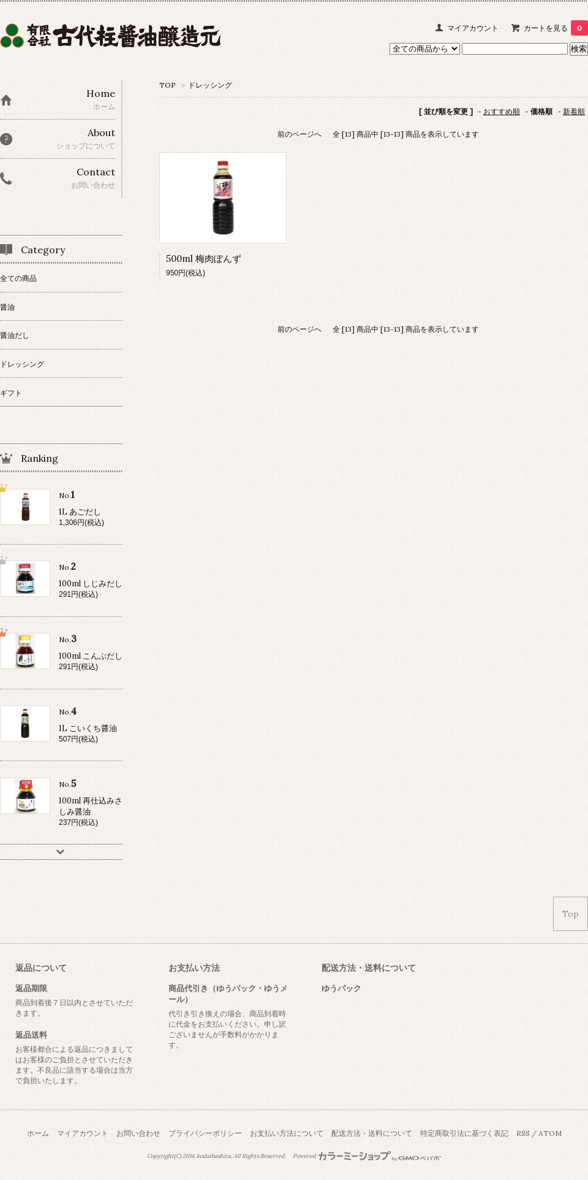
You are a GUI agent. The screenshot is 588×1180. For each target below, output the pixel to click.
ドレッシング (210, 85)
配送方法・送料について (371, 1133)
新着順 (574, 111)
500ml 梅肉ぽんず (203, 258)
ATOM (550, 1133)
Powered (367, 1156)
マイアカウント (473, 28)
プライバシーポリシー (205, 1133)
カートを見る (556, 28)
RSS (523, 1133)
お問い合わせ (138, 1133)
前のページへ (299, 134)
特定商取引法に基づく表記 (464, 1133)
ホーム (38, 1133)
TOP (167, 85)
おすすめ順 (501, 111)
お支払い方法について (286, 1133)
